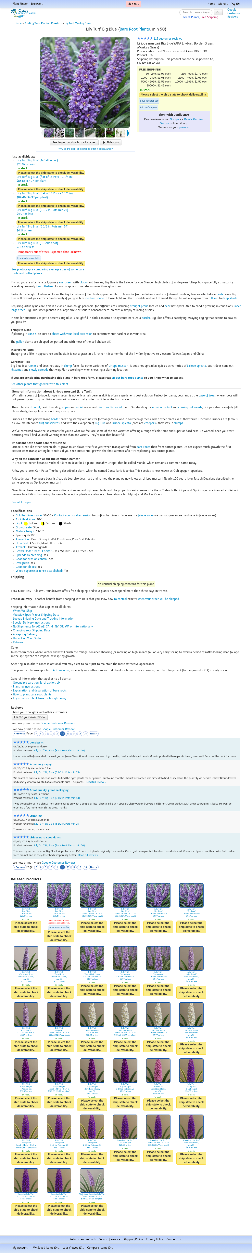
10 (51, 733)
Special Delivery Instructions (31, 622)
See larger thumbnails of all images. (74, 142)
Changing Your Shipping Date (31, 630)
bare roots (143, 447)
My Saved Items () (46, 1247)
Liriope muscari (118, 366)
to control (120, 599)
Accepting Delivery (25, 634)
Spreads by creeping (29, 555)
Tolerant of (23, 539)
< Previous (19, 733)
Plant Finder (20, 4)
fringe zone (145, 515)
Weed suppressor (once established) (39, 571)
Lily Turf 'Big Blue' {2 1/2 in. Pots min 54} (57, 797)
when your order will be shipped (158, 599)
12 (62, 733)
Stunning (36, 816)
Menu (223, 4)
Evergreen (22, 563)
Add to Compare (148, 107)
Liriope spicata (196, 366)
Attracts (21, 547)
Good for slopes (26, 567)
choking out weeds (190, 407)
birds (220, 294)
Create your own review (29, 717)
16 (85, 733)
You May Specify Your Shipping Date (36, 614)
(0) (236, 4)
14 (74, 733)
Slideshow (111, 142)
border (146, 318)
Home (211, 4)
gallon (20, 341)
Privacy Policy (154, 1239)
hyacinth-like (44, 286)
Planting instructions (26, 686)
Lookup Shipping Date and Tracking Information (43, 618)
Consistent (37, 742)
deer (167, 306)
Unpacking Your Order (27, 638)
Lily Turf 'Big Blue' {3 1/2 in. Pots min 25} (57, 772)
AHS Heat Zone (25, 519)
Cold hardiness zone (29, 515)
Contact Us (174, 1239)
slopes (65, 407)
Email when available (28, 258)
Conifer (47, 551)
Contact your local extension (72, 515)
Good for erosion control (31, 559)
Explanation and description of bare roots (40, 690)
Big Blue (100, 423)
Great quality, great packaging (49, 790)
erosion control (162, 407)
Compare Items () (100, 1247)
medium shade (94, 298)
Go (218, 12)
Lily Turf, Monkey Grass (78, 23)
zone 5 (32, 334)
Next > (93, 733)
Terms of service (109, 1239)
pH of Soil (22, 543)
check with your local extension (72, 334)
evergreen (65, 282)
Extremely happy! (41, 764)
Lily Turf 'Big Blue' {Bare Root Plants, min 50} (59, 750)
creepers (150, 423)
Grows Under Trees (28, 551)
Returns (18, 642)
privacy (183, 127)
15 (80, 733)
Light (19, 523)
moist (79, 407)
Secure (164, 123)
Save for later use (149, 100)
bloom (84, 282)
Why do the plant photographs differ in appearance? (85, 149)
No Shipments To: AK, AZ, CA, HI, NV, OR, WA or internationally (53, 626)
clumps (178, 423)
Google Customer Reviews (58, 723)
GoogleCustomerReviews (233, 13)
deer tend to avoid (110, 407)
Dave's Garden (193, 119)
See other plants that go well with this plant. (40, 384)
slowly (33, 369)
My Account (20, 1247)
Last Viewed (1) (73, 1247)
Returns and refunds (83, 1239)
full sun (213, 298)
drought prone (139, 306)
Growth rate (24, 527)
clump (68, 366)
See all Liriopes (22, 502)
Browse (37, 4)
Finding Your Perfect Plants (43, 23)
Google (174, 119)
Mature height (25, 531)
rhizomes (17, 369)
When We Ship (22, 611)
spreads (43, 369)
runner (32, 366)
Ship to (133, 4)
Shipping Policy (133, 1239)
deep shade (229, 298)
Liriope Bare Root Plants (45, 837)
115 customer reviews (159, 38)
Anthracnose (61, 670)
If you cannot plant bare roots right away (39, 698)
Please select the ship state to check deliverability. (174, 94)
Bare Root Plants (135, 29)
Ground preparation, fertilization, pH (36, 682)
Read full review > (96, 782)
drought (35, 407)
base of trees (207, 395)
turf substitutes (49, 423)
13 (68, 733)
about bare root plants (127, 378)
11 (57, 733)
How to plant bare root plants (32, 694)
